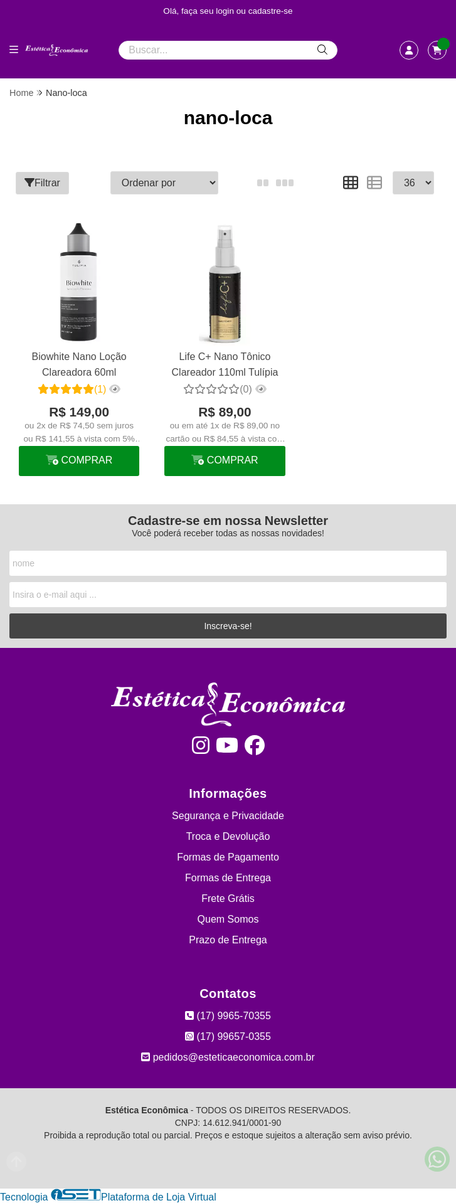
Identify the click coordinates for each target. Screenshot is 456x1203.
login (226, 11)
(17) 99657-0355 (228, 1036)
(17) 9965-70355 (228, 1015)
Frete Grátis (227, 898)
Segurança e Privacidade (228, 815)
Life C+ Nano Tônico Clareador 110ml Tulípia (225, 364)
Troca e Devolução (228, 836)
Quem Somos (228, 919)
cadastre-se (270, 11)
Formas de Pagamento (228, 857)
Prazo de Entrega (228, 940)
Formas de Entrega (228, 877)
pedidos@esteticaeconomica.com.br (228, 1057)
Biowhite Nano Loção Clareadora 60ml (79, 364)
